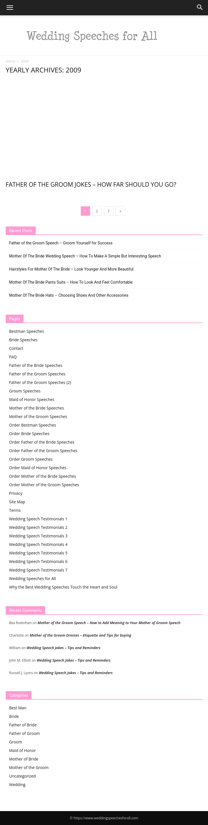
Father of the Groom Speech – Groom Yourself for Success (61, 243)
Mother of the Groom (28, 767)
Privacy (15, 493)
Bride (14, 716)
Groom (15, 742)
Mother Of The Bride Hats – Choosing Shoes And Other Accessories (68, 295)
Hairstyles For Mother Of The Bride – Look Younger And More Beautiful (71, 269)
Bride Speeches (23, 339)
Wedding (17, 784)
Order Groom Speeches (31, 459)
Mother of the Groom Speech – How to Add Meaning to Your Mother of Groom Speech (109, 622)
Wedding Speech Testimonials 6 (38, 561)
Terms (15, 510)
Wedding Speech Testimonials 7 (38, 570)
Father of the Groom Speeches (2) (40, 382)
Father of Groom (24, 733)
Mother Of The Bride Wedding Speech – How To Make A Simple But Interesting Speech (85, 256)
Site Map (17, 501)
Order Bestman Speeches (32, 425)
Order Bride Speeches (29, 433)
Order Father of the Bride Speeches (41, 442)
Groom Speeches (25, 391)
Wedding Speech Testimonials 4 (38, 544)
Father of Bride (23, 725)
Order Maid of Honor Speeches (37, 467)
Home (10, 61)
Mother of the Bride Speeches (36, 408)
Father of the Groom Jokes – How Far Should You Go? (91, 184)
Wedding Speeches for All (32, 578)
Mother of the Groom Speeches (38, 416)
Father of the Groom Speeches (37, 374)
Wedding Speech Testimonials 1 (38, 518)
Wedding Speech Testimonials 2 (38, 527)
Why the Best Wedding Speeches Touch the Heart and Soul (63, 587)
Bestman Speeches (26, 331)
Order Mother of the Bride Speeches (42, 476)
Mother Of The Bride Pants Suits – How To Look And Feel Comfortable (71, 282)
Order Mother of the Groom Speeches (44, 484)
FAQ (13, 356)
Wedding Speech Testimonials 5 (38, 553)
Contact (16, 348)
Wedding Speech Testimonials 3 (38, 536)
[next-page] (120, 211)
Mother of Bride (23, 759)
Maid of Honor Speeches (31, 399)
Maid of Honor (22, 750)
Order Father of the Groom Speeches (43, 450)
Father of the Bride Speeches (35, 365)
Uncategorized (22, 776)
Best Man (17, 707)
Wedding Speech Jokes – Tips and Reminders (64, 647)
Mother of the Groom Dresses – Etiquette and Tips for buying (80, 635)
